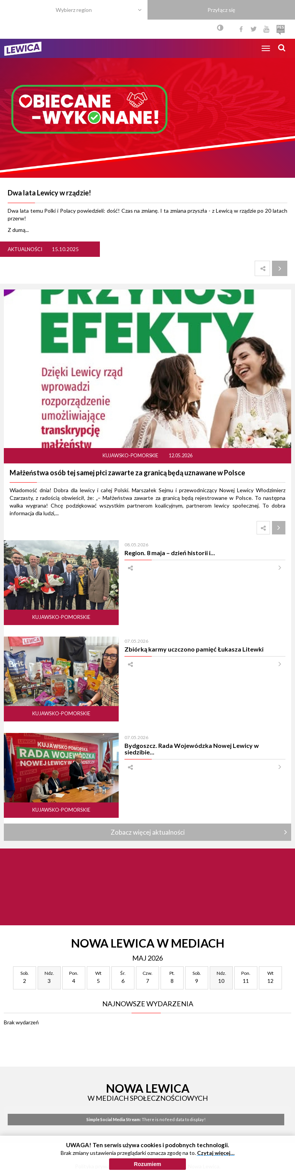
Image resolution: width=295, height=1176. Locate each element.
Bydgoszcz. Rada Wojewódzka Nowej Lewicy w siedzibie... (191, 749)
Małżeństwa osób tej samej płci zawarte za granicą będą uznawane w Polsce (127, 472)
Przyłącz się (221, 10)
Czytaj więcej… (216, 1157)
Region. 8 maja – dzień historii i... (169, 552)
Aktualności (25, 249)
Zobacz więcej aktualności (148, 832)
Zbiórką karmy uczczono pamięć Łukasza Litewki (194, 649)
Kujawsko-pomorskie (131, 455)
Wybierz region (74, 10)
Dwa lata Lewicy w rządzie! (49, 193)
